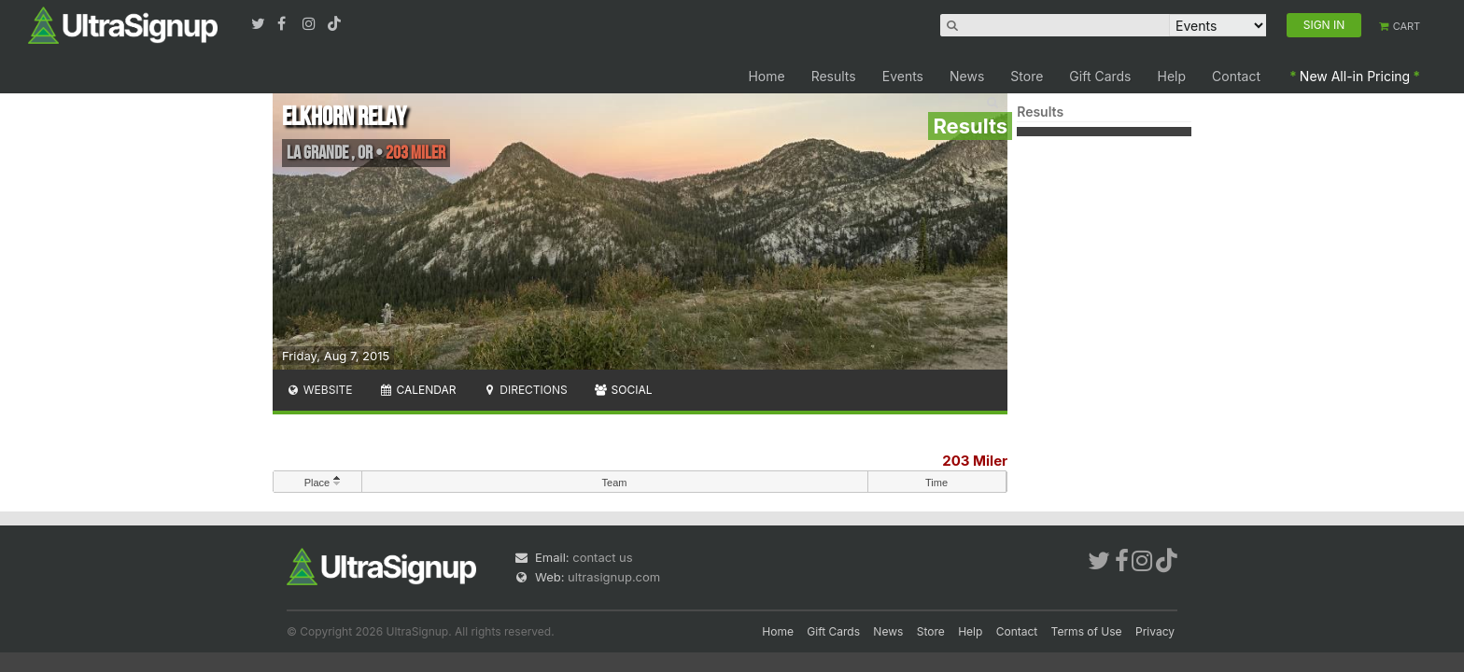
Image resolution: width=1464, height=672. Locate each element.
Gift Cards (1100, 76)
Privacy (1155, 631)
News (967, 76)
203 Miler (974, 460)
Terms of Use (1086, 631)
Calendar (418, 390)
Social (623, 390)
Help (1172, 76)
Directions (524, 390)
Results (833, 76)
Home (766, 76)
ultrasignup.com (614, 576)
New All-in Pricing (1355, 76)
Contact (1236, 76)
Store (1026, 76)
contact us (602, 557)
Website (319, 390)
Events (902, 76)
